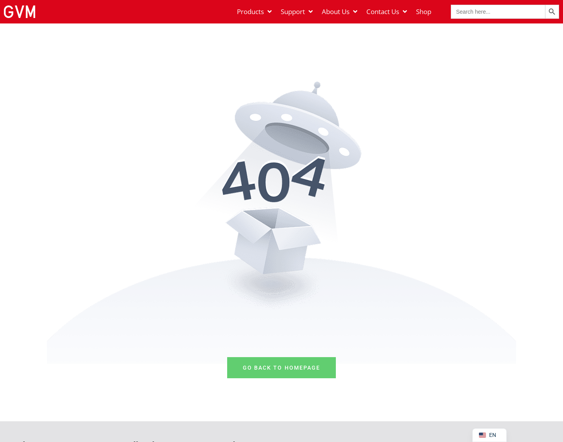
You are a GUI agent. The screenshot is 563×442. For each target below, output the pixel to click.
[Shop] (423, 12)
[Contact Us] (387, 12)
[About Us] (340, 12)
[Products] (255, 12)
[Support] (297, 12)
